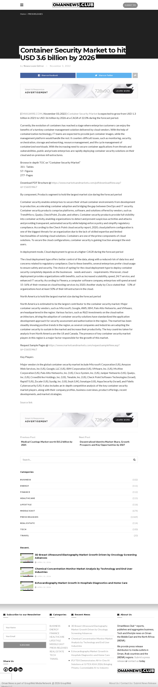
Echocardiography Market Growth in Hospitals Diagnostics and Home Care (81, 588)
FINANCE (25, 497)
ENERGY (24, 491)
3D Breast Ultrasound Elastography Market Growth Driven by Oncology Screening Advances (89, 635)
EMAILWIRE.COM (31, 113)
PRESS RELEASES (35, 14)
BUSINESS (25, 484)
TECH (23, 534)
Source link (26, 402)
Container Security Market (83, 113)
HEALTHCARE (27, 503)
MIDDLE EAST (27, 516)
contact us (133, 666)
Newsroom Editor (34, 66)
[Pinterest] (15, 675)
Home (23, 14)
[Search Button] (134, 464)
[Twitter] (10, 675)
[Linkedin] (20, 675)
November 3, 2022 (60, 66)
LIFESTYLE (26, 509)
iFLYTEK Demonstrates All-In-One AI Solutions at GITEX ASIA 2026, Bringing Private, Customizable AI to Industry (91, 669)
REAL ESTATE (27, 528)
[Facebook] (6, 675)
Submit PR (130, 5)
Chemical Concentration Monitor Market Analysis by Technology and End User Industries (92, 647)
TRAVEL (24, 540)
